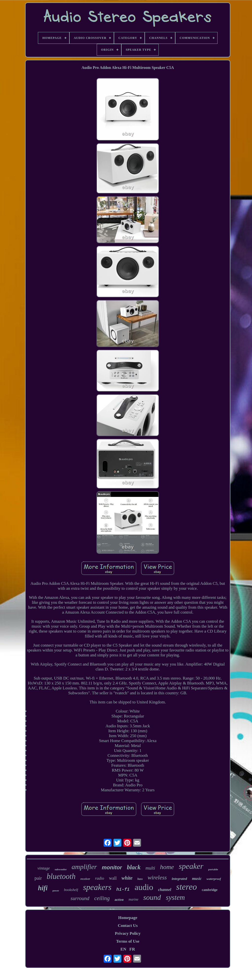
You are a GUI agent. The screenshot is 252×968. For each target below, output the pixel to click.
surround (80, 898)
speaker (191, 866)
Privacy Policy (128, 933)
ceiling (102, 898)
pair (38, 878)
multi (150, 868)
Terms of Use (128, 941)
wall (113, 878)
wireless (157, 877)
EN (123, 949)
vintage (43, 868)
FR (132, 949)
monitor (112, 867)
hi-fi (123, 889)
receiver (85, 879)
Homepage (127, 917)
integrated (179, 879)
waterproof (213, 879)
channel (164, 890)
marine (134, 899)
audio (144, 887)
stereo (186, 887)
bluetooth (61, 876)
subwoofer (61, 869)
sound (152, 897)
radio (99, 878)
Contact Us (128, 925)
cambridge (210, 890)
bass (140, 879)
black (134, 867)
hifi (42, 888)
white (127, 878)
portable (213, 869)
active (119, 900)
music (197, 878)
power (55, 890)
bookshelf (71, 890)
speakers (97, 887)
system (175, 897)
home (167, 867)
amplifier (84, 867)
